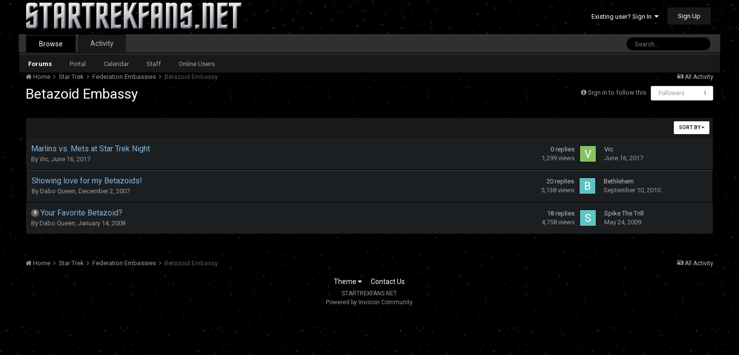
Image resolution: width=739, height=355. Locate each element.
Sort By (691, 127)
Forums (40, 64)
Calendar (116, 64)
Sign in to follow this (617, 92)
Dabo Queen (58, 191)
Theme (348, 281)
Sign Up (689, 16)
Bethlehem (619, 181)
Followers (672, 93)
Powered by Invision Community (369, 302)
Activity (102, 43)
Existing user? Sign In (625, 16)
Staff (154, 64)
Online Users (197, 64)
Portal (78, 64)
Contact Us (388, 281)
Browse (51, 44)
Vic (43, 159)
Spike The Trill (624, 213)
